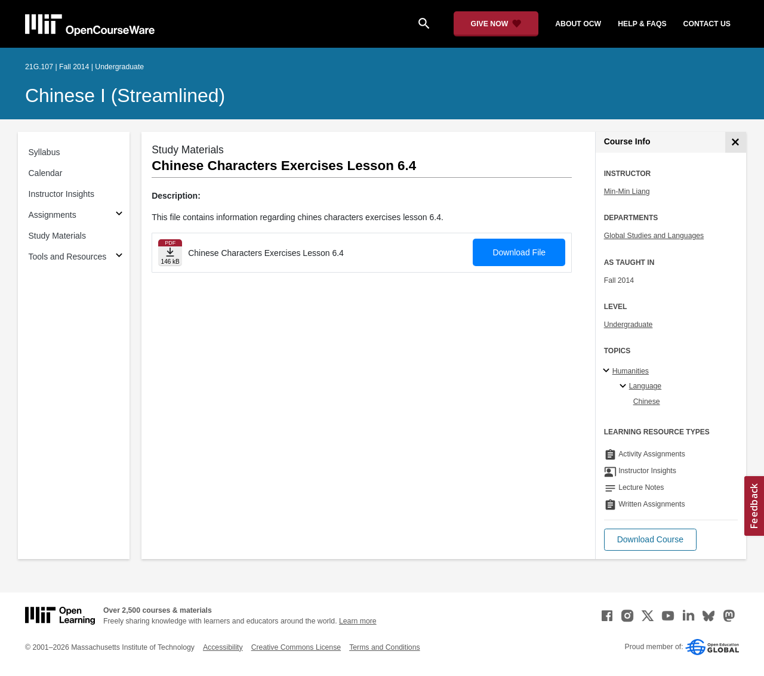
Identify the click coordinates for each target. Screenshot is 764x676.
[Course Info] (735, 142)
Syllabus (44, 152)
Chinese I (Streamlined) (125, 95)
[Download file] (170, 252)
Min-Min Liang (627, 191)
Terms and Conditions (384, 647)
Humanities (630, 371)
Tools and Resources (68, 256)
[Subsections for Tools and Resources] (119, 257)
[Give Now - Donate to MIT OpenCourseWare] (496, 23)
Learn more (358, 621)
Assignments (52, 215)
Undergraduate (628, 324)
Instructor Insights (62, 194)
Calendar (46, 173)
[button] (650, 540)
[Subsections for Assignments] (119, 215)
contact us (707, 24)
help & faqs (642, 24)
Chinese (646, 401)
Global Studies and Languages (654, 235)
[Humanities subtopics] (608, 371)
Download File (519, 252)
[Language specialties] (625, 386)
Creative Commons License (296, 647)
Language (645, 386)
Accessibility (223, 647)
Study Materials (57, 235)
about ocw (578, 24)
